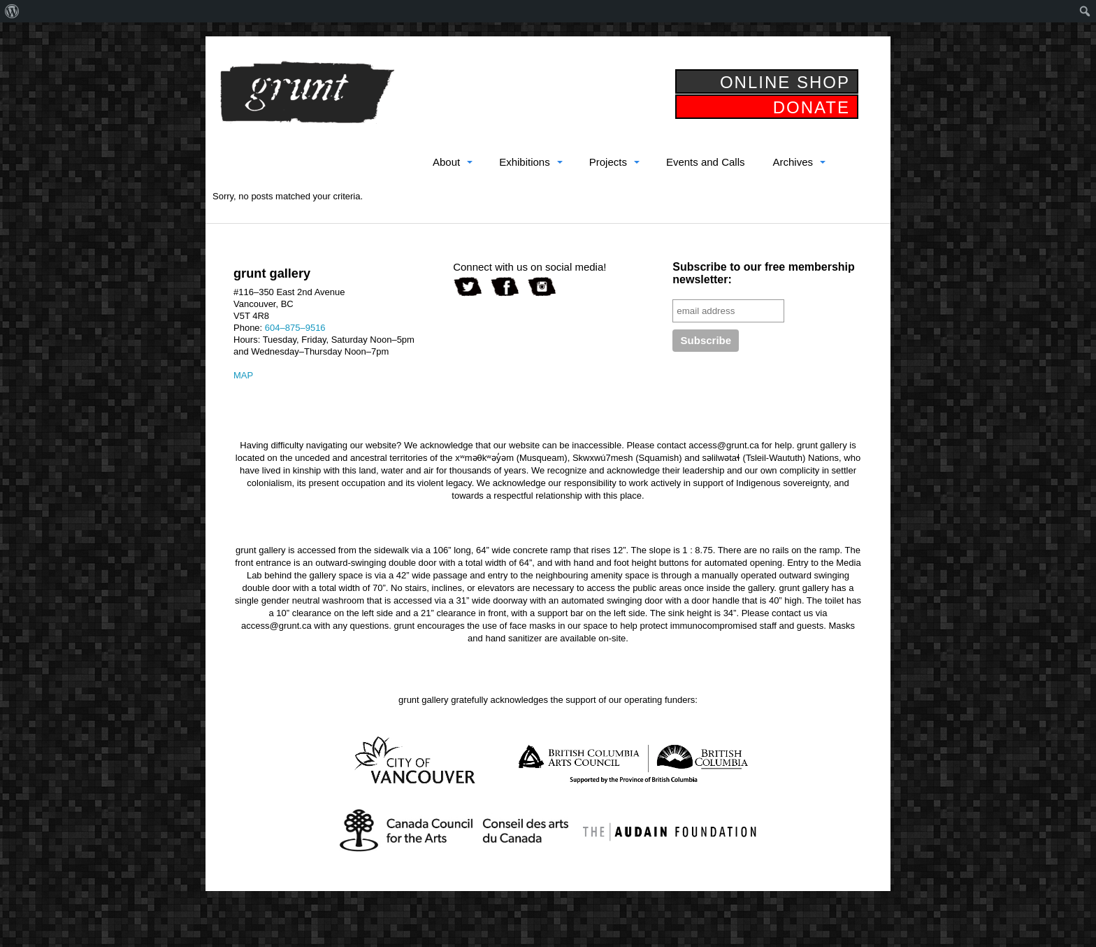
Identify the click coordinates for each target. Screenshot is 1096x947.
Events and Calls (705, 162)
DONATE (811, 107)
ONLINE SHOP (785, 82)
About (446, 162)
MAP (243, 375)
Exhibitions (524, 162)
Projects (608, 162)
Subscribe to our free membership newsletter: (763, 273)
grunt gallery (306, 92)
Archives (792, 162)
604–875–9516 (295, 327)
